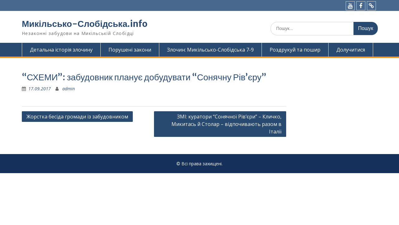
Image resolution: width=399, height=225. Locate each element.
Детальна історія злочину (61, 49)
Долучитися (350, 49)
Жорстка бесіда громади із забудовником (77, 116)
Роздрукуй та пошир (295, 49)
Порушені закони (129, 49)
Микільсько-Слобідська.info (84, 23)
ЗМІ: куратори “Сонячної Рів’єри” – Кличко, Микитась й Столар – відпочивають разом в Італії (226, 124)
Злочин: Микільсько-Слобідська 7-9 (210, 49)
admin (68, 89)
